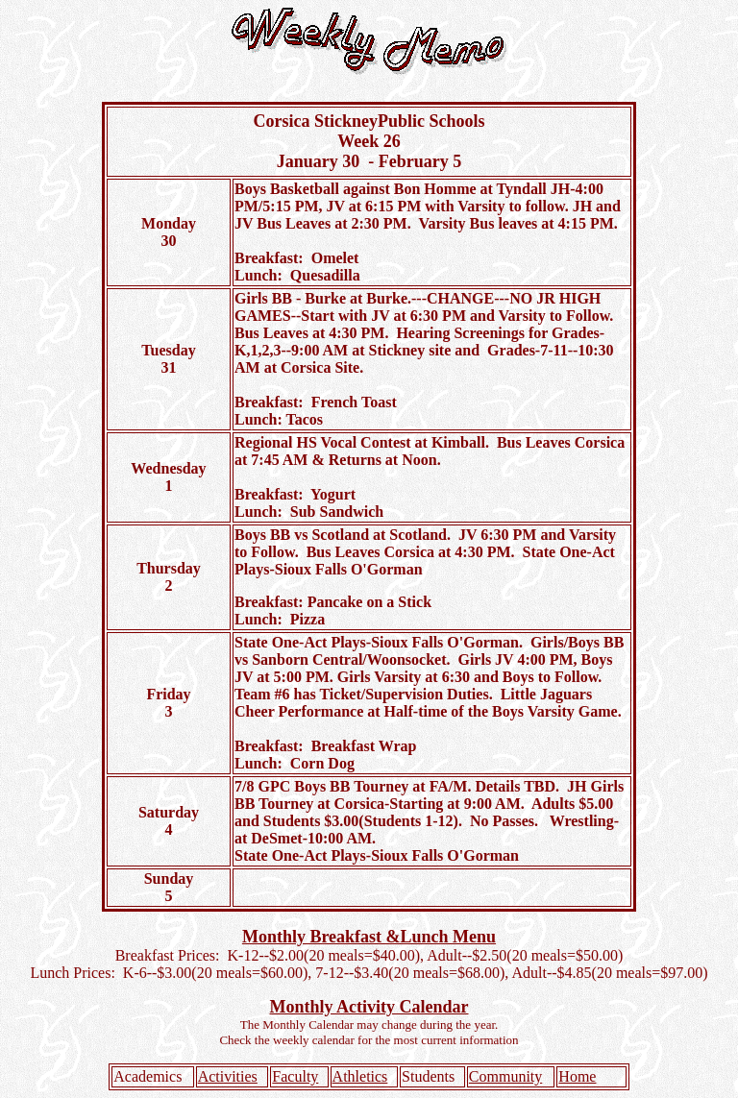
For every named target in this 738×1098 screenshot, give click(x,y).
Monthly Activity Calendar (369, 1006)
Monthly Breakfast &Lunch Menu (369, 936)
